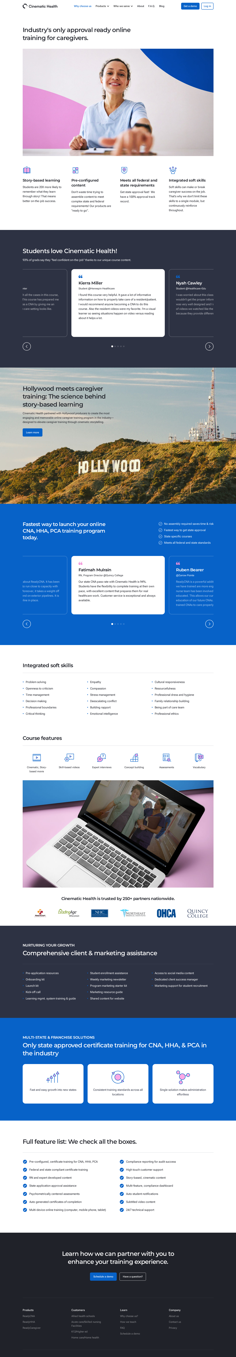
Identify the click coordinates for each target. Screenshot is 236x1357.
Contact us (175, 1321)
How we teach (128, 1321)
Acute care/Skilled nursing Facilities (86, 1323)
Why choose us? (129, 1316)
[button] (102, 6)
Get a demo (190, 6)
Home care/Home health (85, 1337)
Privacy (173, 1327)
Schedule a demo (103, 1276)
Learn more (32, 432)
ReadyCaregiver (32, 1327)
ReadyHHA (29, 1321)
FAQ (122, 1327)
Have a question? (133, 1276)
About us (174, 1316)
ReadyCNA (29, 1316)
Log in (207, 6)
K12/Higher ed (79, 1331)
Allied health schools (83, 1316)
